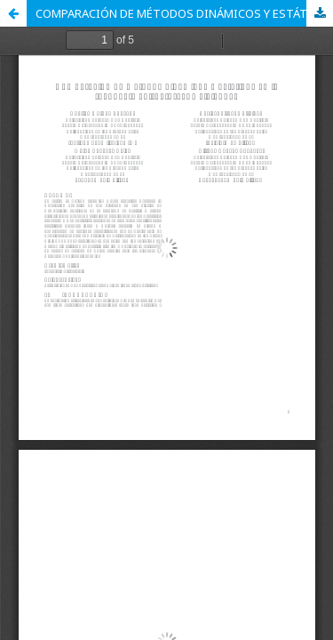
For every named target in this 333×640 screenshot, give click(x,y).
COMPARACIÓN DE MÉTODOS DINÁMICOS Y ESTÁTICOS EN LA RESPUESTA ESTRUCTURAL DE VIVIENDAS (184, 13)
